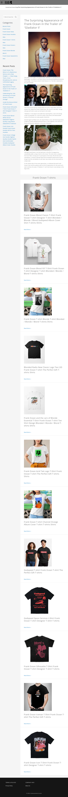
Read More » (27, 229)
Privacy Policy (9, 785)
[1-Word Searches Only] (8, 17)
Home (7, 7)
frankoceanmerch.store (36, 793)
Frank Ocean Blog (13, 7)
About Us (27, 785)
